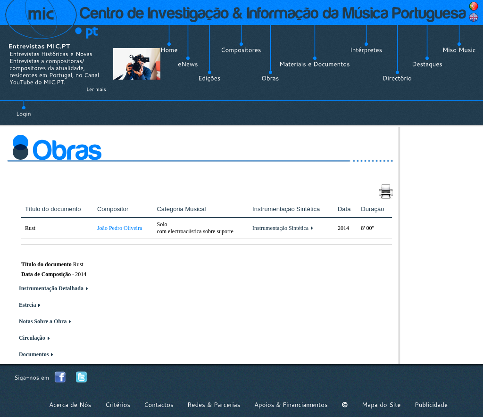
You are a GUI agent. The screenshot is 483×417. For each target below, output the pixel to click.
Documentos (34, 354)
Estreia (27, 305)
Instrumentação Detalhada (51, 288)
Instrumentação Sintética (280, 228)
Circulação (32, 338)
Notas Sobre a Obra (43, 321)
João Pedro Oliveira (119, 228)
